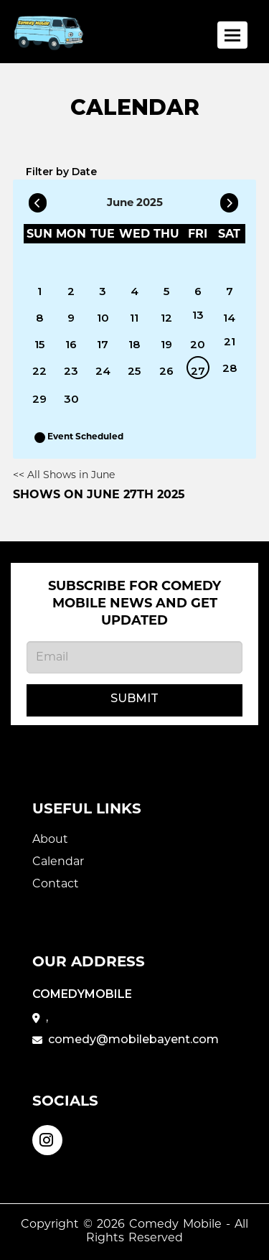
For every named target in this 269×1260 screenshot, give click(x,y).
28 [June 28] (229, 368)
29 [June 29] (39, 399)
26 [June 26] (166, 371)
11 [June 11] (134, 318)
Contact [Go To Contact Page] (55, 884)
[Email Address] (134, 657)
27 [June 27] (198, 371)
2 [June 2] (71, 291)
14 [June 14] (229, 318)
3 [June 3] (102, 291)
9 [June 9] (71, 318)
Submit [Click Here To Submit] (134, 698)
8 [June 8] (39, 318)
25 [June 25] (134, 371)
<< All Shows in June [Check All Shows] (64, 475)
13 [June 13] (198, 315)
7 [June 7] (229, 291)
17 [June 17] (102, 344)
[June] (229, 262)
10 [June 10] (103, 318)
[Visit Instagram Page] (47, 1138)
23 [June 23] (71, 371)
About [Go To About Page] (50, 840)
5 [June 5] (166, 291)
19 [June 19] (166, 344)
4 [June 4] (134, 291)
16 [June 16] (71, 344)
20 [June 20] (197, 344)
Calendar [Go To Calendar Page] (58, 862)
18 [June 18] (134, 344)
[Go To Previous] (38, 200)
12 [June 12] (166, 318)
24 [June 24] (102, 371)
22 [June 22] (39, 371)
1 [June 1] (39, 291)
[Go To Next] (229, 200)
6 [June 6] (198, 291)
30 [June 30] (71, 399)
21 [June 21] (229, 341)
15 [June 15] (39, 344)
